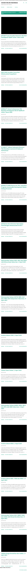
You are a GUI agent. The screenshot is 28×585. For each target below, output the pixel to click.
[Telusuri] (23, 2)
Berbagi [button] (2, 48)
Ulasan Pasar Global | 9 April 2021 (11, 370)
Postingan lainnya (23, 569)
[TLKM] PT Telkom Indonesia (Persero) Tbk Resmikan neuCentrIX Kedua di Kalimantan (12, 148)
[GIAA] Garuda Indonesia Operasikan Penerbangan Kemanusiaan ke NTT (12, 224)
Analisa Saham (9, 7)
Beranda (2, 7)
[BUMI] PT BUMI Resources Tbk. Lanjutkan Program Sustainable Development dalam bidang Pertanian (14, 187)
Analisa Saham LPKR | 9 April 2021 (11, 335)
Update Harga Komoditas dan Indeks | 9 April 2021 (13, 554)
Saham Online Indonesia (9, 3)
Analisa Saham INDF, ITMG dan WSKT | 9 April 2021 (13, 479)
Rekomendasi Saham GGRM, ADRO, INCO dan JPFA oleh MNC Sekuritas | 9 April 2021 (13, 406)
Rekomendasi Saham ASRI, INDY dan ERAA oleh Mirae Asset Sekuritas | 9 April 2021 (14, 261)
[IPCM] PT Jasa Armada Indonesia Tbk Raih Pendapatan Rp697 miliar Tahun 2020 (14, 36)
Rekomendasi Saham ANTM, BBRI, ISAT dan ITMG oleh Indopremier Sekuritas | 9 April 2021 (13, 298)
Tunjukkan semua (22, 12)
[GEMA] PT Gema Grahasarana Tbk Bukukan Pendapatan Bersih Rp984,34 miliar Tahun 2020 (12, 110)
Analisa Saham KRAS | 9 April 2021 (11, 443)
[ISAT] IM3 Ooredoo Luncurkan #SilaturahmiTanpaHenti (10, 73)
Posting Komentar (9, 48)
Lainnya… (16, 7)
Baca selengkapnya (23, 48)
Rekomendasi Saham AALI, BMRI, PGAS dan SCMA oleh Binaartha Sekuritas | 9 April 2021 (13, 516)
